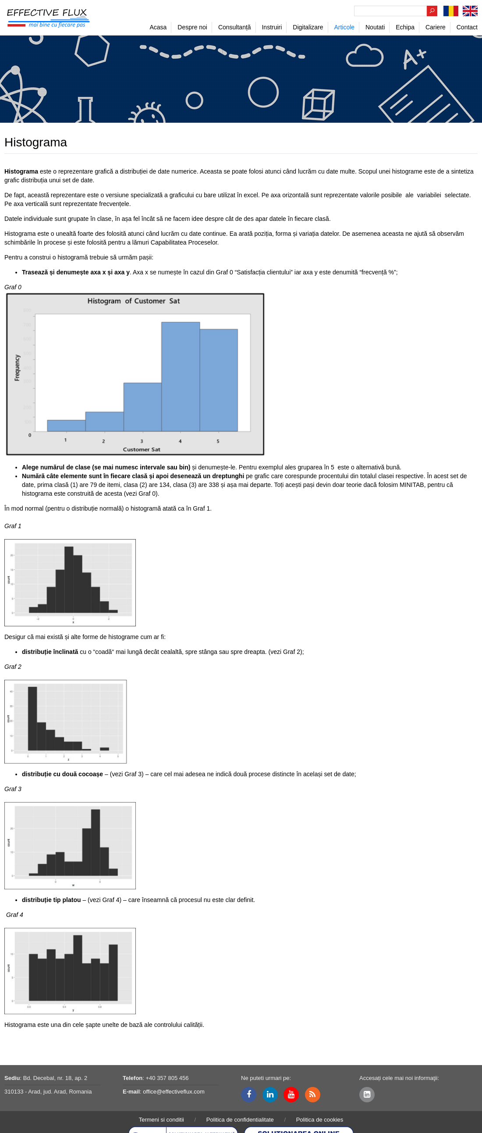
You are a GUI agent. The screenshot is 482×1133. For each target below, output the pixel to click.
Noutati (375, 27)
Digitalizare (308, 27)
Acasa (158, 27)
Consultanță (234, 27)
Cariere (435, 27)
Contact (467, 27)
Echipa (405, 27)
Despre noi (192, 27)
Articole (344, 27)
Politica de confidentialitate (240, 1119)
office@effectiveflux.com (174, 1091)
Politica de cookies (320, 1119)
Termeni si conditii (161, 1119)
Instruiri (272, 27)
